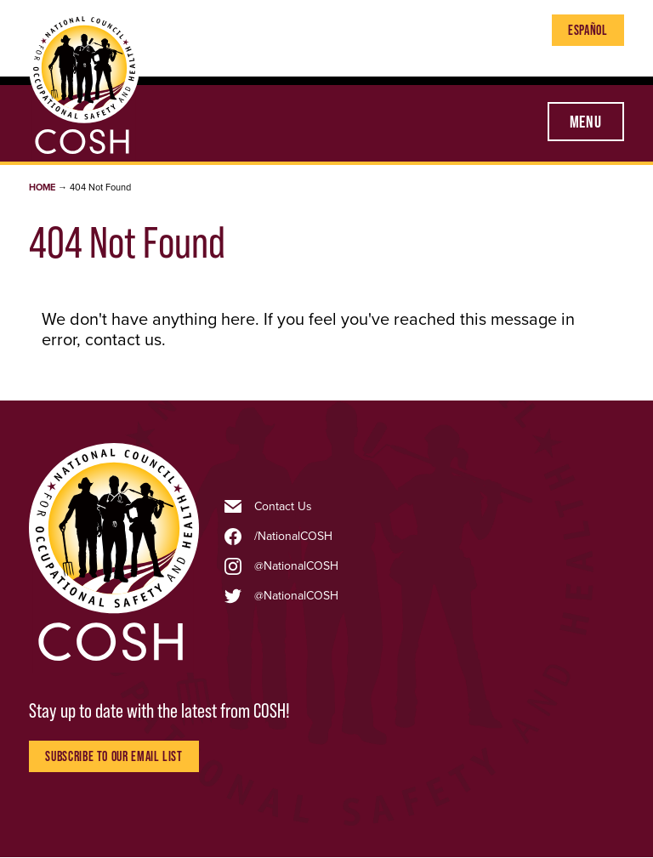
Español (587, 29)
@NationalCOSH (296, 566)
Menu (586, 121)
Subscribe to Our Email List (113, 756)
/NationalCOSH (293, 536)
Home (42, 187)
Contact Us (283, 506)
